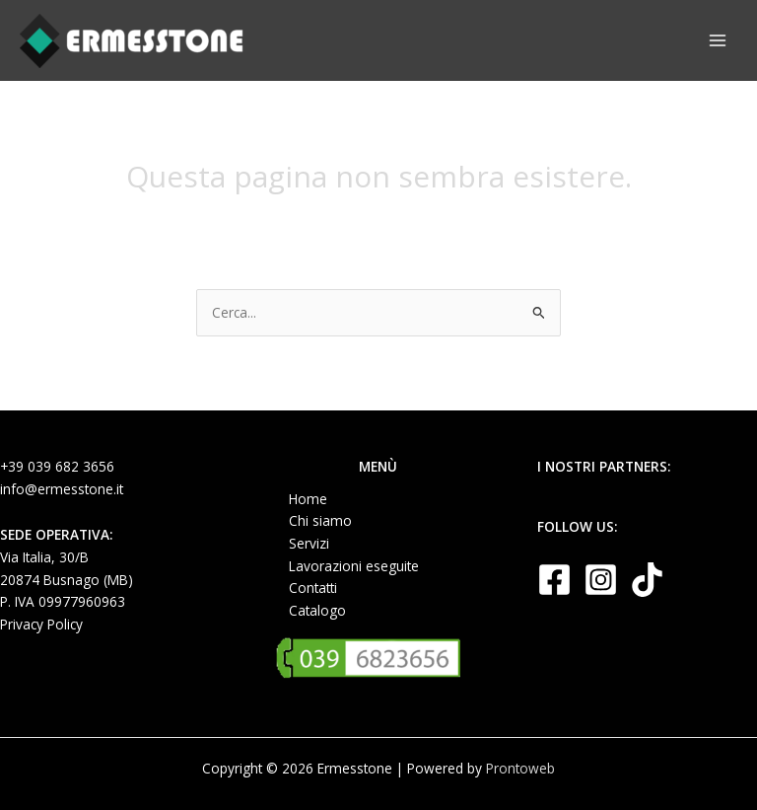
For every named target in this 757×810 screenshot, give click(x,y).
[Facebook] (554, 579)
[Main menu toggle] (718, 41)
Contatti (313, 587)
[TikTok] (647, 579)
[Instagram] (601, 579)
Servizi (309, 543)
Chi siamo (320, 520)
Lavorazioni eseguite (354, 565)
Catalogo (317, 610)
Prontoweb (520, 768)
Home (308, 498)
